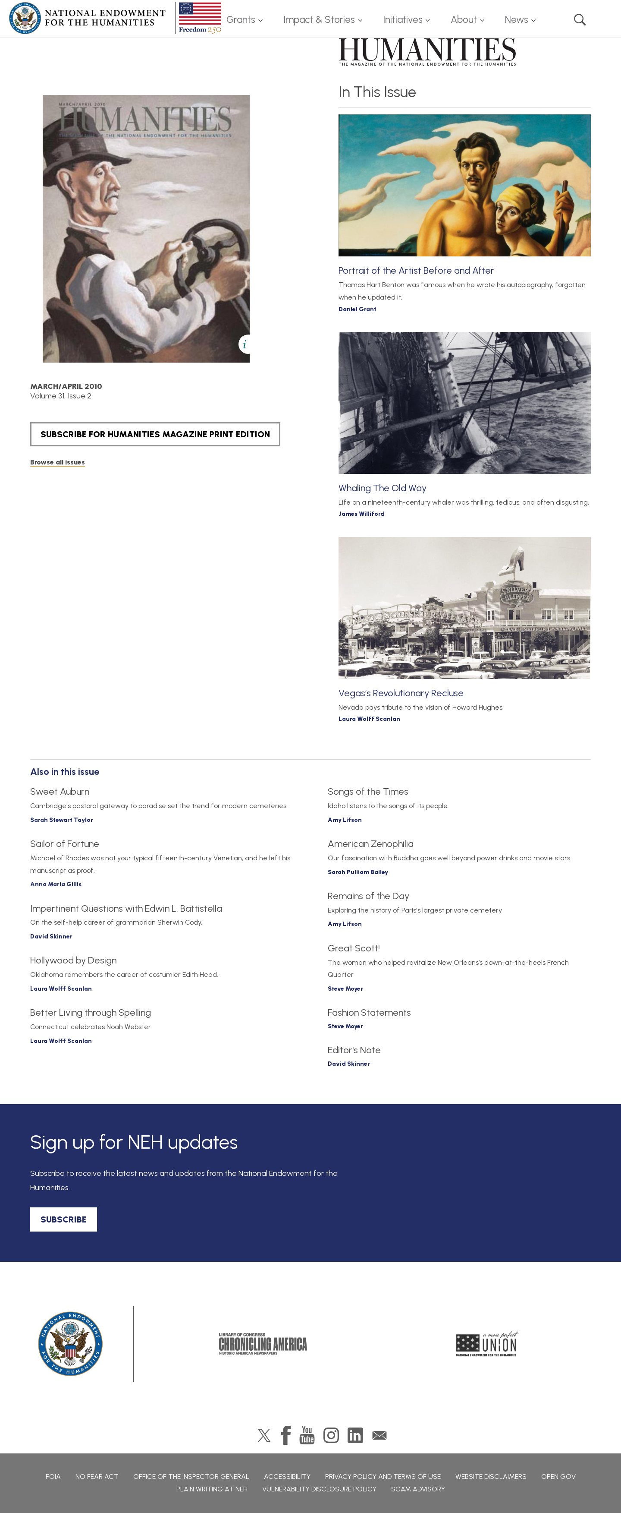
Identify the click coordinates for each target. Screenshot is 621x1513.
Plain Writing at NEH (212, 1489)
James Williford (362, 514)
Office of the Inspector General (191, 1476)
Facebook (286, 1435)
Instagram (331, 1435)
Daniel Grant (357, 309)
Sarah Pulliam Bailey (358, 872)
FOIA (53, 1476)
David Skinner (51, 936)
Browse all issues (57, 462)
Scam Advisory (418, 1489)
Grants (240, 19)
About (464, 19)
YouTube (307, 1435)
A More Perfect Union (487, 1344)
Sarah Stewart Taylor (61, 820)
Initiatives (403, 19)
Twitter (264, 1435)
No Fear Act (97, 1476)
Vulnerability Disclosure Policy (319, 1489)
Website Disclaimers (491, 1476)
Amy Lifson (345, 820)
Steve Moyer (345, 988)
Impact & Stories (319, 19)
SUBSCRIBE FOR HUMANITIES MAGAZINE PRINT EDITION (155, 434)
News (516, 19)
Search (580, 19)
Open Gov (558, 1476)
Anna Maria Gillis (56, 884)
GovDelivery (379, 1435)
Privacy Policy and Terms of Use (383, 1476)
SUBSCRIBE (64, 1219)
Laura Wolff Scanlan (369, 719)
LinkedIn (355, 1435)
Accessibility (287, 1476)
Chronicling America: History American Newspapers (263, 1344)
